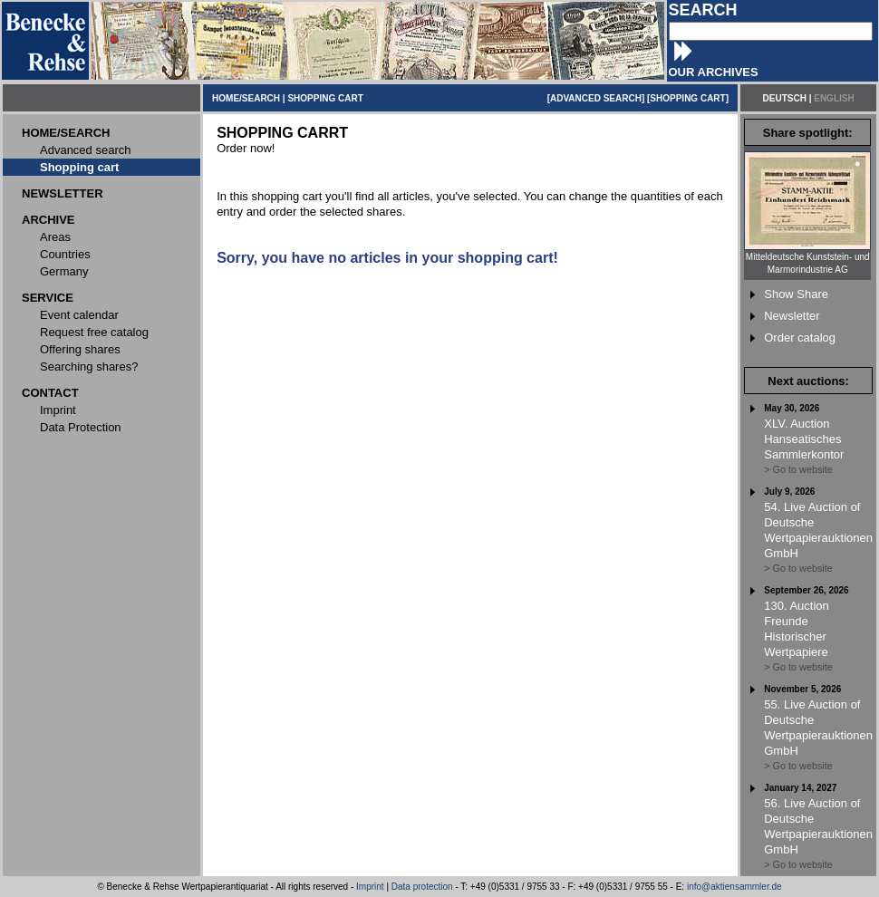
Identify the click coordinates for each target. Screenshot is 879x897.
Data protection (422, 887)
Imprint (370, 887)
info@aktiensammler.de (734, 887)
